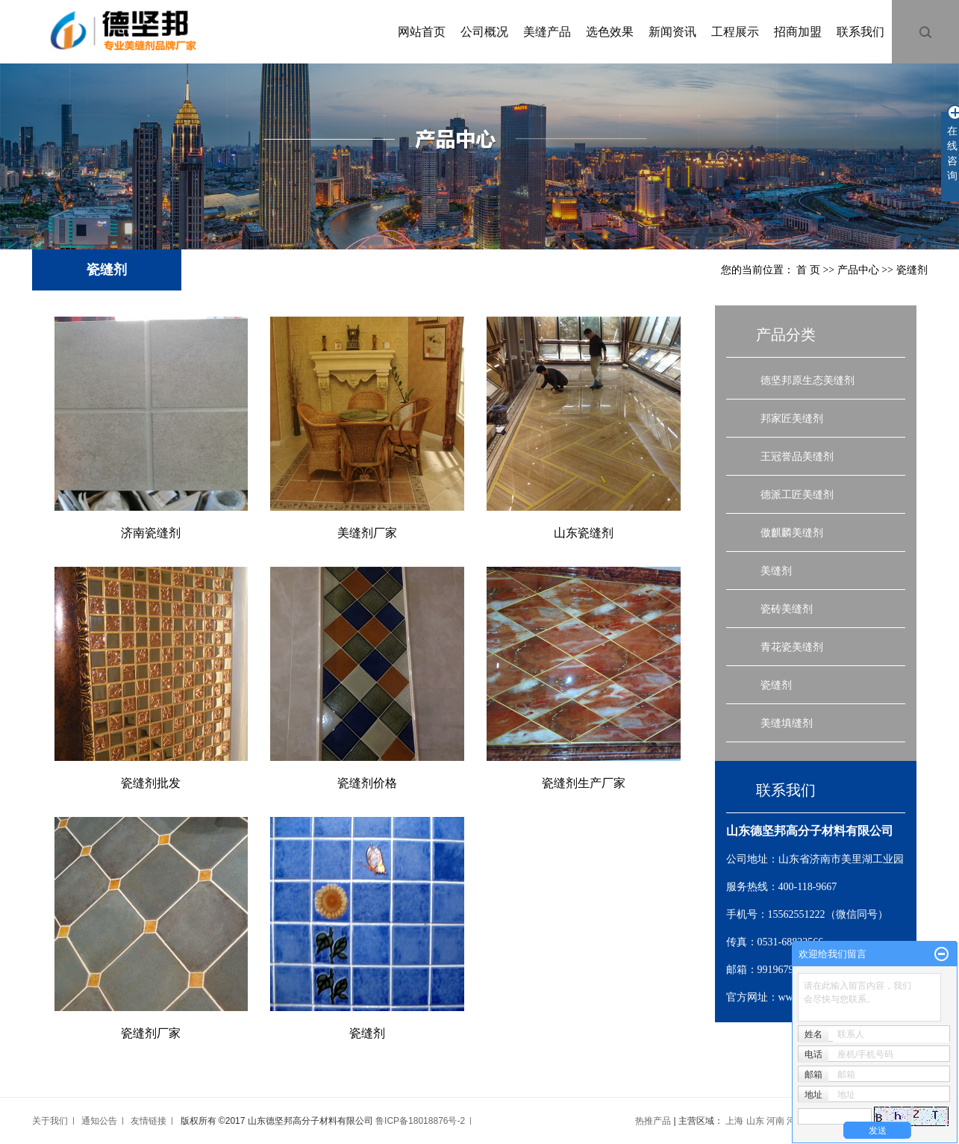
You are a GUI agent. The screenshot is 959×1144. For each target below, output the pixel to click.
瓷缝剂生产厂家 (583, 783)
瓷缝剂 (912, 270)
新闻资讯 (672, 31)
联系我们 (860, 31)
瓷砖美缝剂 (786, 609)
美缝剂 (776, 570)
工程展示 (735, 31)
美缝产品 (547, 31)
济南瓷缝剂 (151, 532)
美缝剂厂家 (367, 532)
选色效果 (610, 31)
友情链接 (148, 1121)
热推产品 (653, 1121)
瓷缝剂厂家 (151, 1033)
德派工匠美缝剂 (797, 494)
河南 (775, 1121)
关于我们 (50, 1121)
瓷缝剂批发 (151, 783)
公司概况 (484, 31)
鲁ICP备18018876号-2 (420, 1121)
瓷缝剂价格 (367, 783)
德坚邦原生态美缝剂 (807, 380)
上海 (734, 1121)
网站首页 (422, 31)
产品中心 (858, 270)
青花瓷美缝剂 (791, 647)
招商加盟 (798, 31)
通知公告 (99, 1121)
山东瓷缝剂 (583, 532)
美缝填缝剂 (786, 723)
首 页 (808, 270)
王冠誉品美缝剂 (797, 456)
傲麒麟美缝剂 (791, 532)
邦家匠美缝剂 (791, 418)
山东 (755, 1121)
